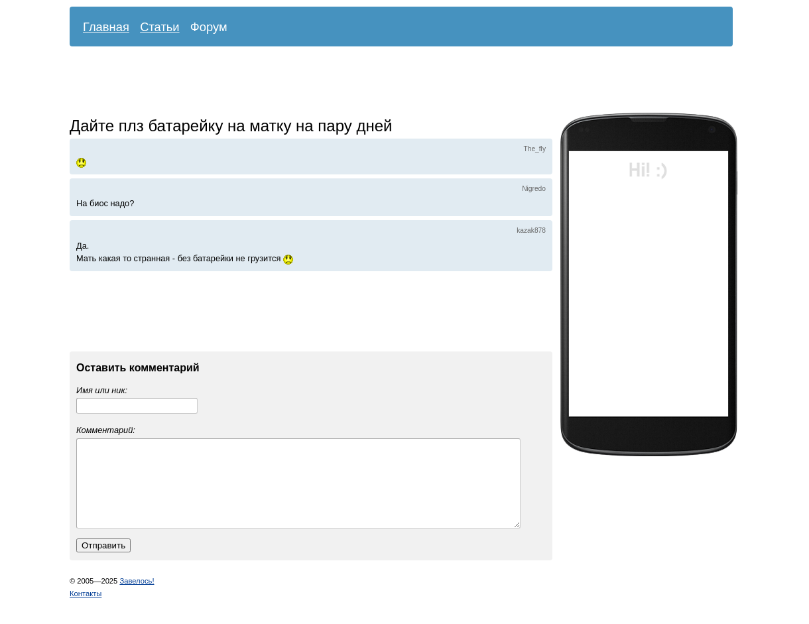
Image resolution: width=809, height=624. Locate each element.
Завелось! (136, 597)
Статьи (160, 27)
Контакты (85, 609)
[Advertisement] (391, 83)
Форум (208, 27)
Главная (106, 27)
